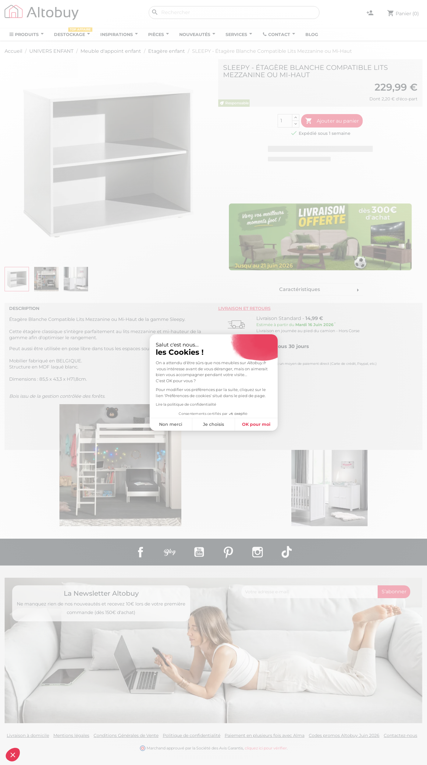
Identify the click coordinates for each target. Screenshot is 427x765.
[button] (12, 754)
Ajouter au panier (332, 121)
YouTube (199, 552)
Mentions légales (71, 735)
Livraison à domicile (28, 735)
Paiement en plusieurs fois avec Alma (264, 735)
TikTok (286, 552)
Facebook (140, 552)
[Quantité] (285, 121)
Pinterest (228, 552)
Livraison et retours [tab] (244, 308)
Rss (169, 552)
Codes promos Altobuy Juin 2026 (344, 735)
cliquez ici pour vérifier (266, 748)
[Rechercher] (234, 12)
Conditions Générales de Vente (126, 735)
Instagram (257, 552)
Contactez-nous (400, 735)
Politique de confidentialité (191, 735)
